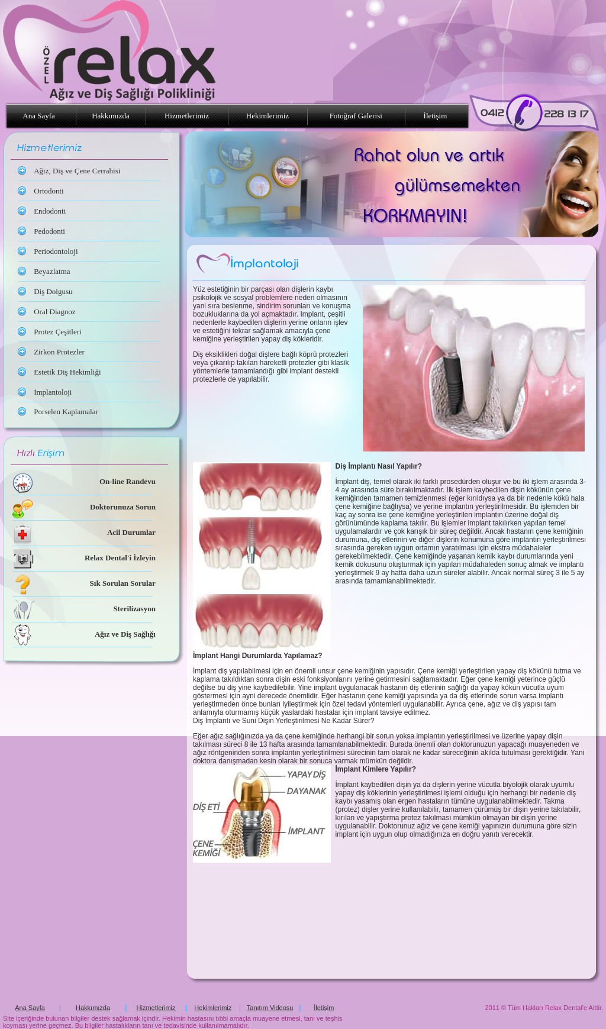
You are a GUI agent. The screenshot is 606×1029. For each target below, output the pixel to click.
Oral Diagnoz (54, 311)
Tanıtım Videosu (270, 1007)
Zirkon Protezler (59, 351)
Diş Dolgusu (53, 291)
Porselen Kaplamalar (66, 411)
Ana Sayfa (39, 115)
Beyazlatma (52, 271)
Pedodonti (49, 231)
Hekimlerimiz (267, 115)
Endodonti (50, 211)
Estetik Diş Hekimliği (67, 371)
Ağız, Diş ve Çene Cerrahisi (77, 170)
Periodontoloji (56, 251)
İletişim (437, 115)
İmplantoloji (53, 392)
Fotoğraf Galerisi (356, 115)
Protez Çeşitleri (58, 331)
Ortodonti (49, 190)
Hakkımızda (111, 115)
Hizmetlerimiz (187, 115)
